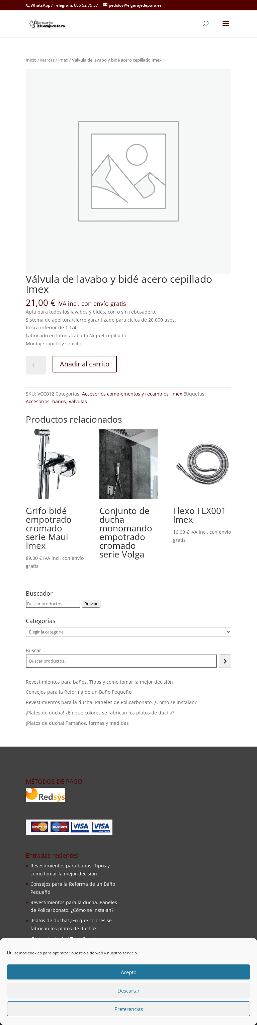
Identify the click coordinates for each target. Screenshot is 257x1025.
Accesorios (38, 401)
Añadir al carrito (84, 363)
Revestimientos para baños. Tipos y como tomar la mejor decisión (99, 682)
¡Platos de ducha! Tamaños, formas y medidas (77, 723)
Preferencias (128, 1009)
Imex (63, 60)
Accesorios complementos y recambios (125, 394)
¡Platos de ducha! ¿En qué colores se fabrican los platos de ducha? (100, 712)
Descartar (128, 990)
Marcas (47, 60)
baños (59, 401)
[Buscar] (225, 661)
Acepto (129, 972)
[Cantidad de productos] (36, 365)
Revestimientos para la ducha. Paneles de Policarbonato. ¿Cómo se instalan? (111, 702)
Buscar (91, 604)
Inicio (31, 60)
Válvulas (78, 401)
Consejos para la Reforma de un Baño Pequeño (79, 692)
